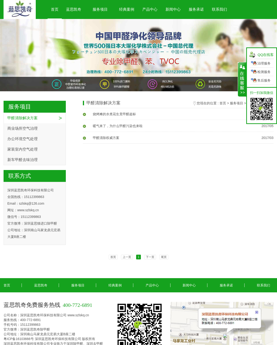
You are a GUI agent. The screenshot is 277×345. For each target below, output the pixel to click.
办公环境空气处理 (22, 139)
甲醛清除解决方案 (22, 118)
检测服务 (264, 72)
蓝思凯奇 (73, 9)
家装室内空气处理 (22, 149)
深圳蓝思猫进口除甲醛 (40, 223)
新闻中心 (173, 9)
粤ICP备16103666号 (19, 339)
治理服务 (264, 63)
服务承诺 (196, 9)
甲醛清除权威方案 (101, 138)
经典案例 (126, 9)
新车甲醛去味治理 (22, 160)
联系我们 (219, 9)
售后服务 (264, 80)
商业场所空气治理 (22, 128)
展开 (242, 79)
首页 (54, 9)
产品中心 (149, 9)
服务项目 (100, 9)
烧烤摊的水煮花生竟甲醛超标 (109, 114)
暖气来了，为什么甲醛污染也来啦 (113, 126)
